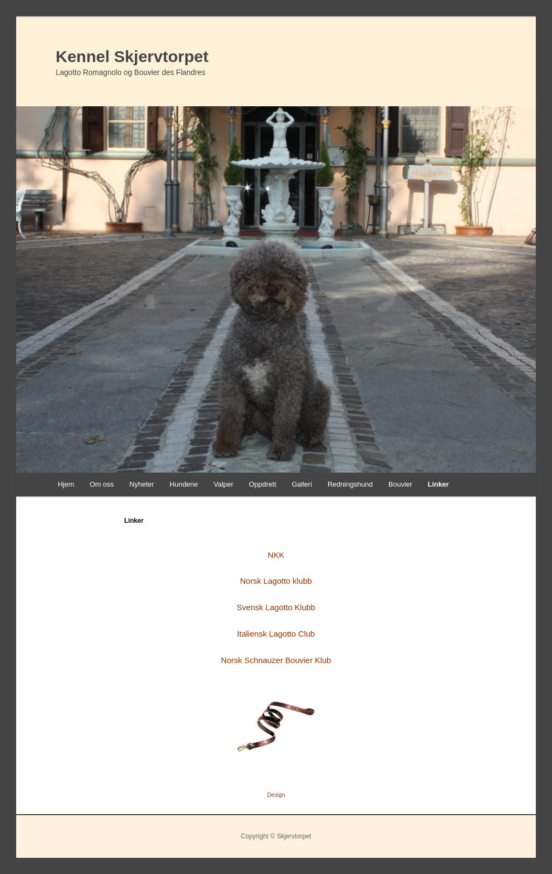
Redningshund (350, 484)
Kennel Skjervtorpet (132, 56)
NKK (276, 554)
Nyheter (141, 484)
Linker (437, 484)
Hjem (66, 484)
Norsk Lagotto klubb (276, 580)
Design (276, 794)
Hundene (184, 484)
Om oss (101, 484)
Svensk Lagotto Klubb (276, 607)
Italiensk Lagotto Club (276, 633)
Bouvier (400, 484)
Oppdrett (263, 484)
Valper (223, 484)
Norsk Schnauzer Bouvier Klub (276, 660)
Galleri (302, 484)
